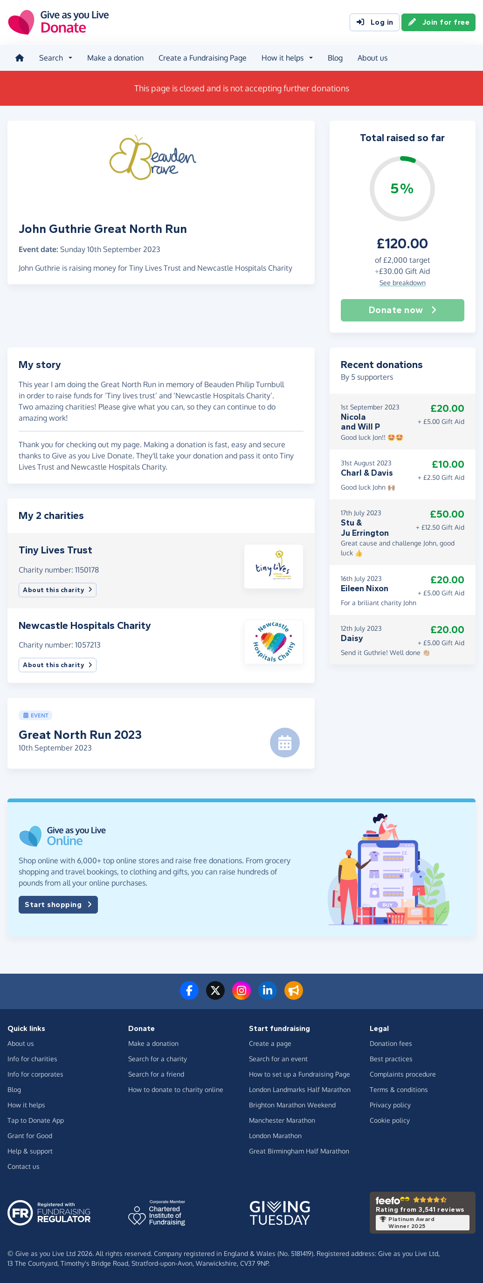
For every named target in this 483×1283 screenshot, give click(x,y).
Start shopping (58, 904)
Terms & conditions (399, 1089)
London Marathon (275, 1136)
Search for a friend (156, 1074)
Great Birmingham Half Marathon (299, 1151)
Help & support (30, 1151)
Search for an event (278, 1059)
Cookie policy (390, 1120)
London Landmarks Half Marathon (300, 1089)
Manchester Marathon (282, 1120)
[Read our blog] (293, 996)
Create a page (270, 1043)
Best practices (391, 1059)
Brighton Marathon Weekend (292, 1105)
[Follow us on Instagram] (241, 996)
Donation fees (391, 1043)
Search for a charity (157, 1059)
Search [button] (51, 57)
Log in (374, 22)
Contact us (23, 1166)
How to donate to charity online (175, 1089)
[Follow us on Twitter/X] (215, 996)
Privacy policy (390, 1105)
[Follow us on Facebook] (189, 996)
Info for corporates (35, 1074)
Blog (335, 57)
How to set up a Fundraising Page (299, 1074)
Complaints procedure (403, 1074)
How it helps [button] (283, 57)
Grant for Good (29, 1136)
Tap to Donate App (35, 1120)
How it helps (26, 1105)
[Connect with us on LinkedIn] (267, 996)
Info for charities (32, 1059)
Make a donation (115, 57)
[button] (273, 565)
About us (372, 57)
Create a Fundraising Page (203, 57)
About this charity (57, 590)
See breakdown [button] (403, 283)
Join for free (438, 22)
